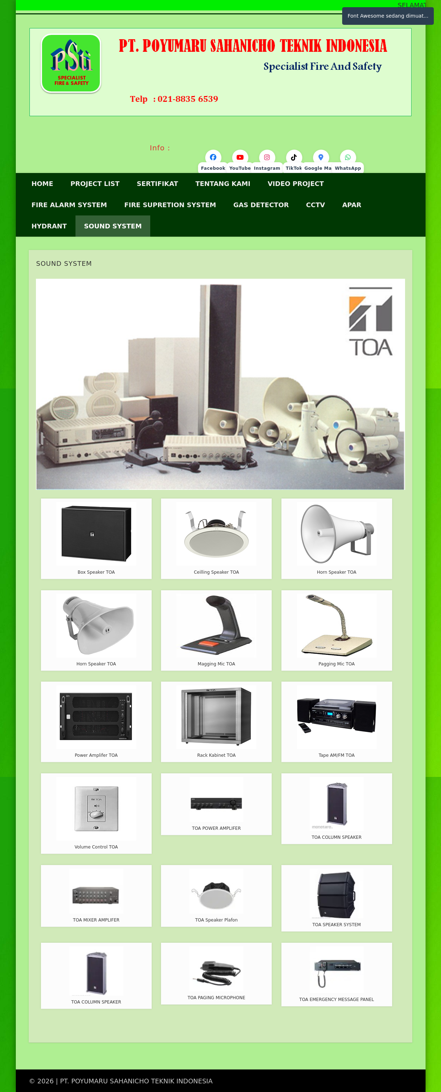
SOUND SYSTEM (113, 226)
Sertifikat (157, 183)
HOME (43, 183)
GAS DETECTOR (261, 205)
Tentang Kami (223, 183)
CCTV (315, 205)
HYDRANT (49, 226)
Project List (95, 183)
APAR (351, 205)
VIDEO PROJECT (296, 183)
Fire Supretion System (170, 205)
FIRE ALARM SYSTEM (69, 205)
